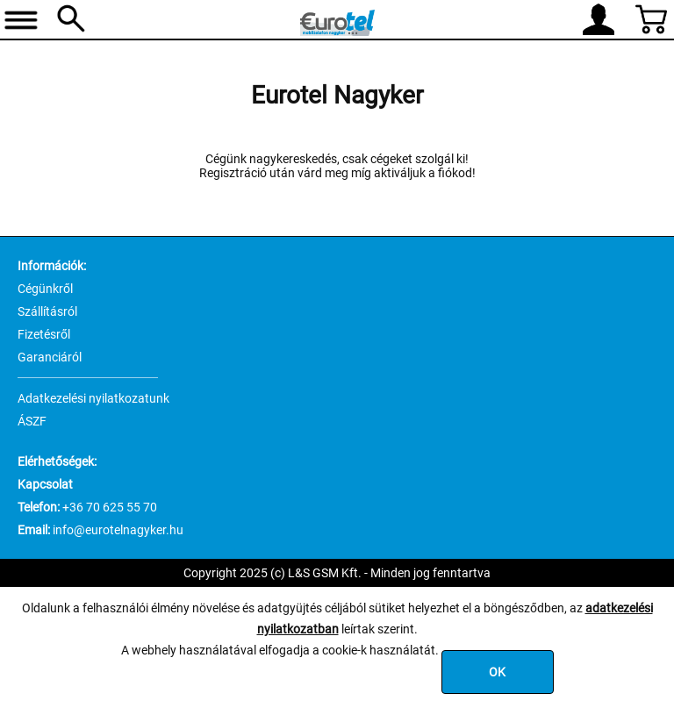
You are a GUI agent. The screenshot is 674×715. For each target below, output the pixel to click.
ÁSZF (32, 421)
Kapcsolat (45, 484)
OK (497, 672)
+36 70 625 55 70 (109, 507)
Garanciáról (50, 357)
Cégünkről (45, 289)
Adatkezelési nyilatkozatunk (93, 398)
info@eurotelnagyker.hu (118, 530)
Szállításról (47, 311)
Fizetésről (44, 334)
